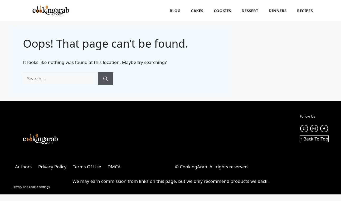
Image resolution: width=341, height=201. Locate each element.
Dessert (250, 10)
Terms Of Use (87, 167)
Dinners (278, 10)
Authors (23, 167)
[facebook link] (324, 129)
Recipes (305, 10)
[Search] (105, 78)
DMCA (114, 167)
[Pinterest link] (304, 129)
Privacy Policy (52, 167)
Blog (175, 10)
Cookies (222, 10)
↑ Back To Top (314, 139)
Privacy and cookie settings (31, 187)
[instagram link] (314, 129)
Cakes (197, 10)
